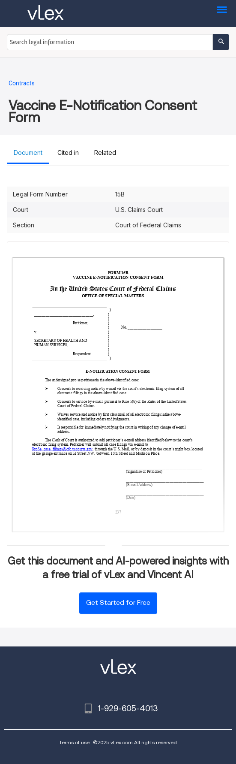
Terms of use (74, 742)
